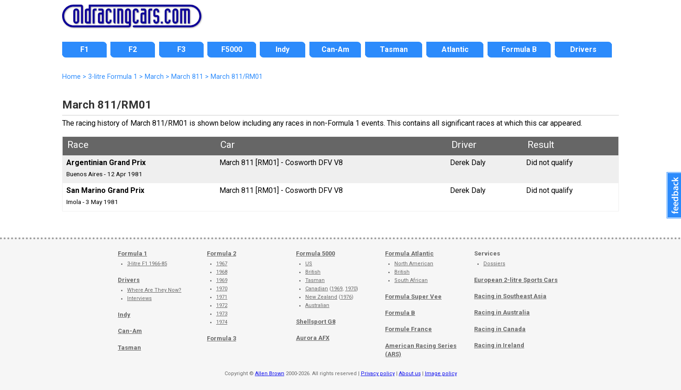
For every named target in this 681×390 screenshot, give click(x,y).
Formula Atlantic (409, 253)
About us (410, 374)
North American (413, 264)
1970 (221, 289)
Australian (317, 305)
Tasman (129, 347)
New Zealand (321, 297)
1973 (221, 314)
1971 (221, 297)
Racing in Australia (502, 312)
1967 (221, 264)
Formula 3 (221, 338)
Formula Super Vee (413, 296)
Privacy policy (378, 374)
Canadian (316, 289)
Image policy (441, 374)
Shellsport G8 (315, 321)
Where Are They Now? (154, 290)
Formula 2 (221, 253)
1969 (221, 280)
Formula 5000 (315, 253)
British (313, 272)
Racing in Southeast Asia (510, 296)
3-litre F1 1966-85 (147, 264)
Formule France (408, 329)
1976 (346, 297)
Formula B (400, 312)
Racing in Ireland (499, 345)
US (308, 264)
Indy (124, 314)
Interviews (139, 298)
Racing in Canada (500, 329)
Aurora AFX (312, 337)
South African (411, 280)
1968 (221, 272)
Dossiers (494, 264)
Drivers (129, 279)
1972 (221, 305)
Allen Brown (269, 374)
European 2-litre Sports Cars (516, 279)
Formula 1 (132, 253)
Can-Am (130, 330)
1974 (221, 322)
